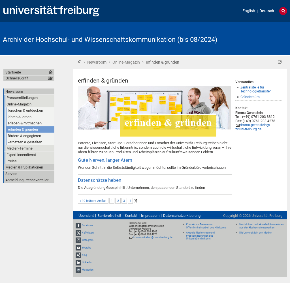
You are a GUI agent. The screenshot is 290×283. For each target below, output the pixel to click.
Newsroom (96, 62)
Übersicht (86, 215)
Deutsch (266, 10)
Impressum (150, 215)
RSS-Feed (280, 62)
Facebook (87, 225)
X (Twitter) (88, 232)
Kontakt (131, 215)
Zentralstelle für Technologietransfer (255, 89)
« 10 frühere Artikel (93, 201)
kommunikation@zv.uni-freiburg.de (152, 237)
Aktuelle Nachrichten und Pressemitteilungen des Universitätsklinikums (200, 235)
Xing (84, 255)
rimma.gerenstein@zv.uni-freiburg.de (252, 127)
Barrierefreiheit (109, 215)
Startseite (79, 62)
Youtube (86, 247)
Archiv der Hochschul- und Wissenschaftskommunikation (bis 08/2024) (110, 40)
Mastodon (87, 269)
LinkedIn (86, 262)
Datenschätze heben (99, 180)
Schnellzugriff (17, 78)
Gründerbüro (250, 97)
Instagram (87, 240)
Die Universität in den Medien (255, 232)
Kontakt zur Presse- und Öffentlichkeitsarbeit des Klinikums (206, 226)
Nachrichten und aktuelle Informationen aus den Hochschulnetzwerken (261, 226)
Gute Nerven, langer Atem (105, 160)
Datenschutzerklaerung (182, 215)
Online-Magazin (126, 62)
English (248, 10)
